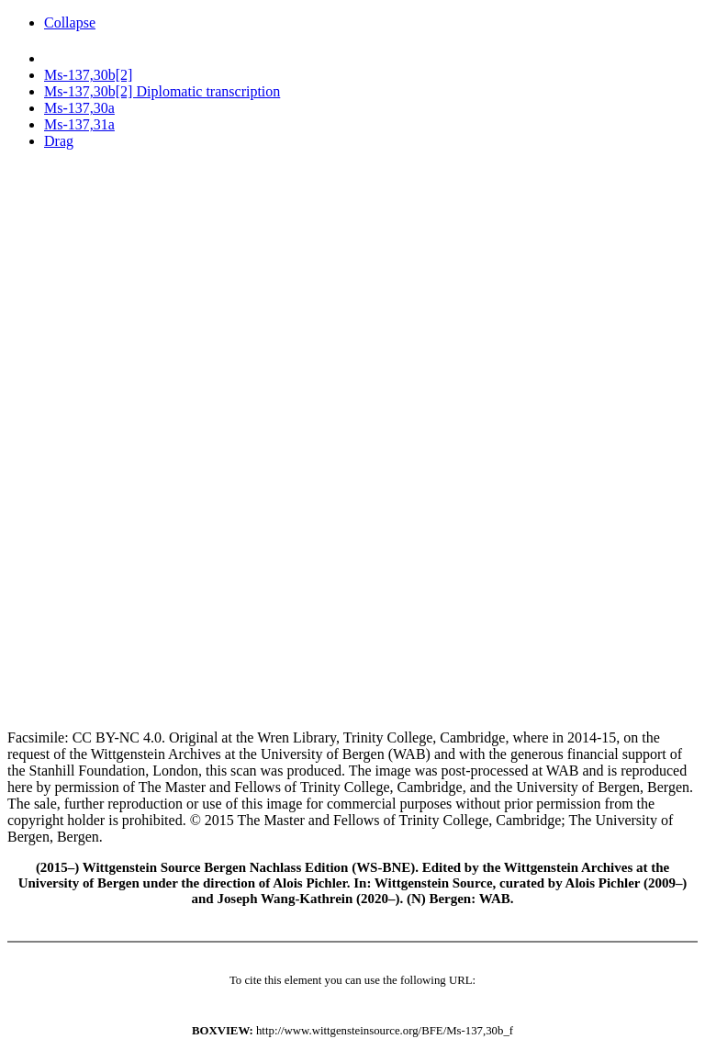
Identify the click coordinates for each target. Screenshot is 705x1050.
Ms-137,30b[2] (88, 75)
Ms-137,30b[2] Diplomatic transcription (162, 91)
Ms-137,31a (79, 124)
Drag (58, 141)
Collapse (69, 22)
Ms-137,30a (79, 108)
